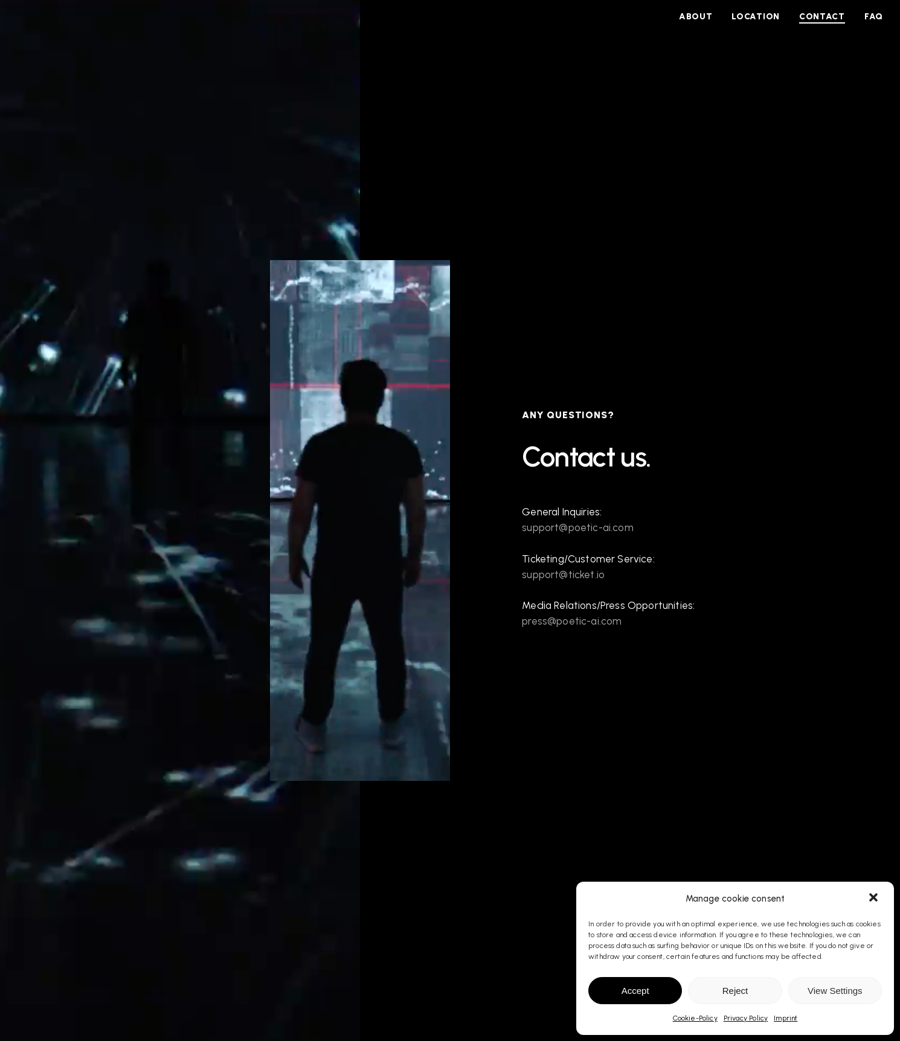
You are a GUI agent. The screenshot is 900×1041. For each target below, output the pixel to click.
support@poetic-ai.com (578, 527)
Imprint (785, 1018)
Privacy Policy (746, 1018)
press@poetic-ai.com (572, 621)
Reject (735, 990)
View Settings (835, 990)
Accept (635, 990)
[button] (874, 898)
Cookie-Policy (695, 1018)
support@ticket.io (563, 574)
